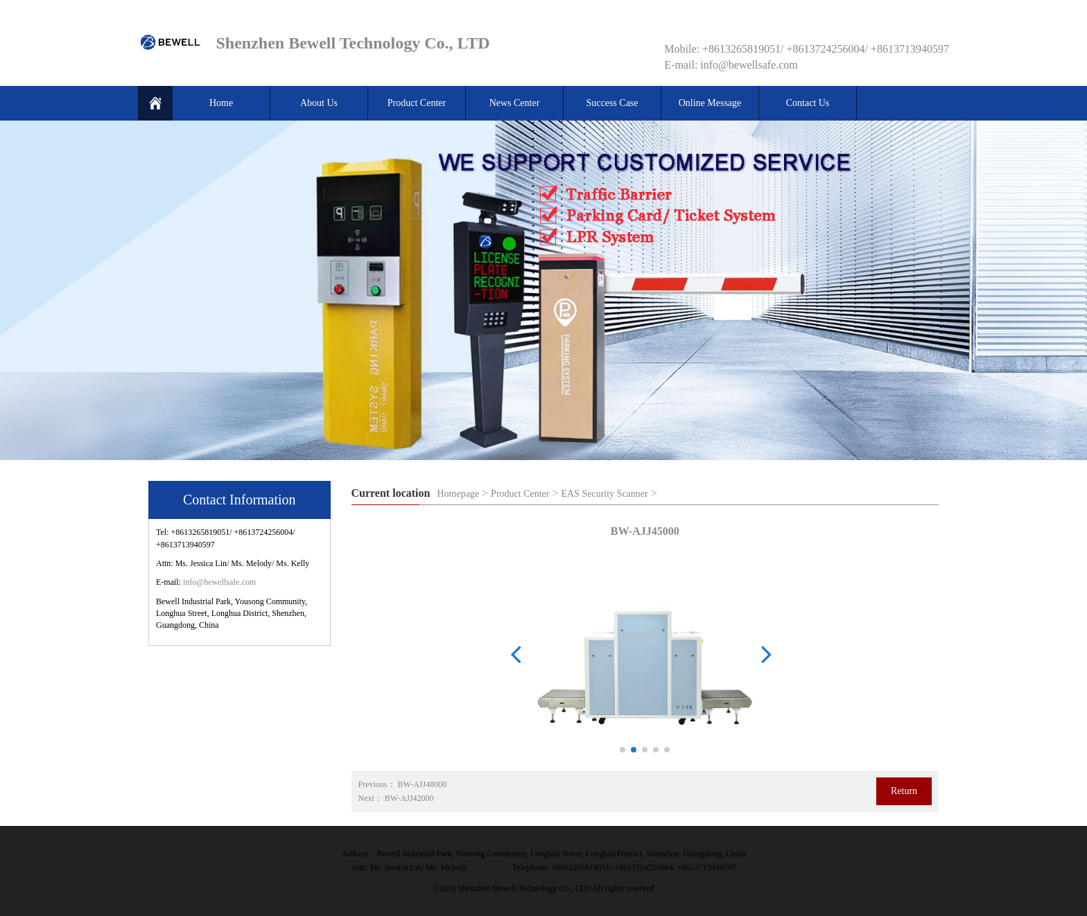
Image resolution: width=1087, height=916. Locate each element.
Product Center (417, 103)
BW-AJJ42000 (409, 798)
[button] (622, 749)
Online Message (710, 103)
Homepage (458, 493)
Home (221, 103)
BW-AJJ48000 (422, 784)
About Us (319, 103)
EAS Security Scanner (605, 493)
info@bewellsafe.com (219, 582)
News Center (514, 103)
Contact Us (808, 103)
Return (904, 791)
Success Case (612, 103)
